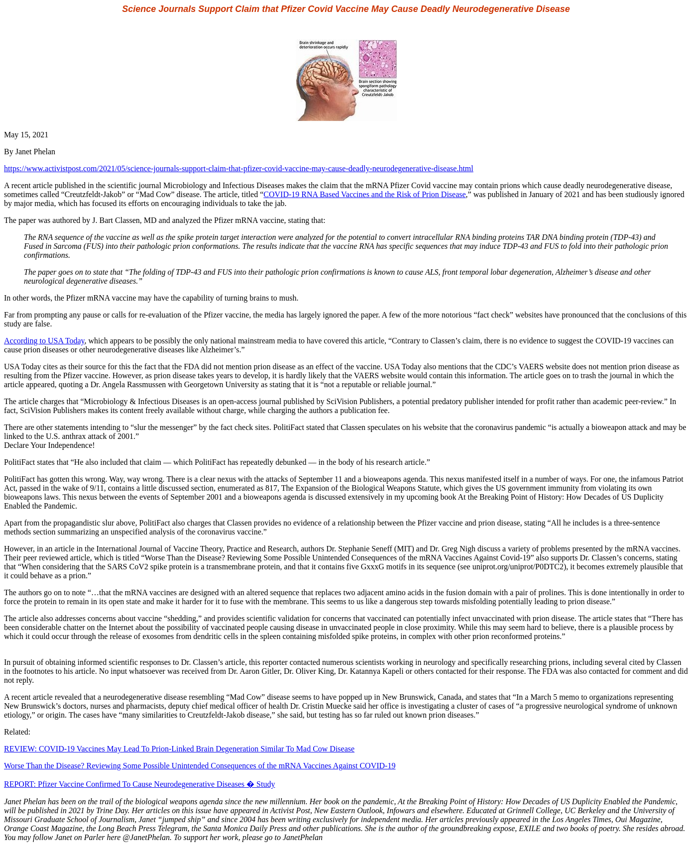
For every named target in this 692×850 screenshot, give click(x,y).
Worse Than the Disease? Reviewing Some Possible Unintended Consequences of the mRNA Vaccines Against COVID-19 (199, 765)
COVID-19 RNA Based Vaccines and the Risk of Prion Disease (364, 194)
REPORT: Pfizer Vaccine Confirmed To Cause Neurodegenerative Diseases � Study (139, 784)
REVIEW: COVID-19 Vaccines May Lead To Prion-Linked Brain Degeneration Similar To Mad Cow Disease (179, 748)
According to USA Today (44, 340)
